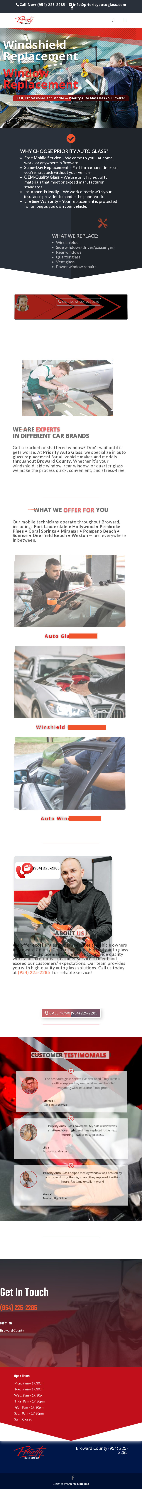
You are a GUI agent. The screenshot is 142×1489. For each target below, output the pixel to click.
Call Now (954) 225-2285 (43, 4)
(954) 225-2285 (18, 1318)
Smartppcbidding (78, 1483)
